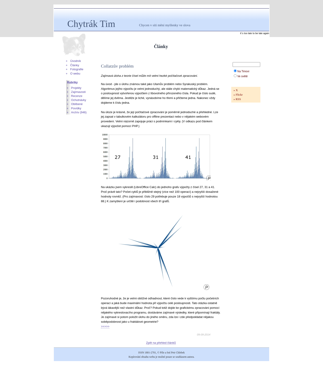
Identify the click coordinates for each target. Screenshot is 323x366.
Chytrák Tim (91, 24)
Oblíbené (77, 104)
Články (74, 65)
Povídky (76, 108)
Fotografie (76, 69)
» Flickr (238, 94)
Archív (75, 112)
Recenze (76, 96)
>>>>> (105, 326)
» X (236, 90)
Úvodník (75, 61)
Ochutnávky (78, 100)
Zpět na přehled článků (161, 342)
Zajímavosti (78, 92)
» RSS (237, 99)
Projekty (76, 88)
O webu (75, 73)
